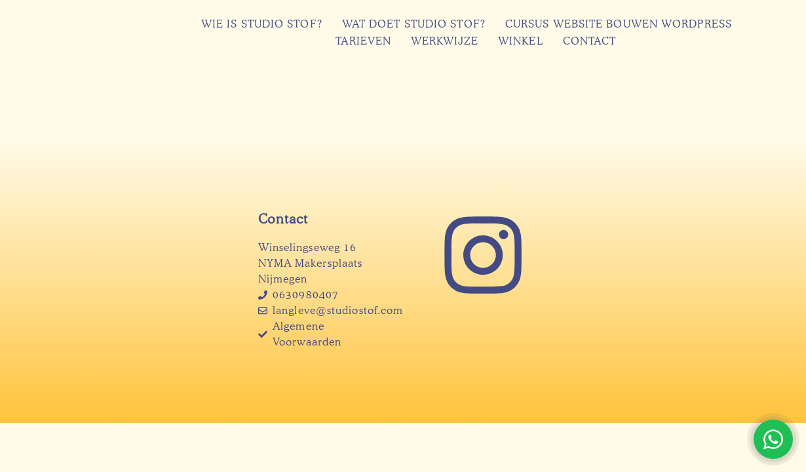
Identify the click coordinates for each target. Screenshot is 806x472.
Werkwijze (444, 41)
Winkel (520, 41)
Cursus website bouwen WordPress (618, 24)
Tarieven (363, 41)
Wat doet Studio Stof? (414, 24)
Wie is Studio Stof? (261, 24)
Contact (590, 41)
